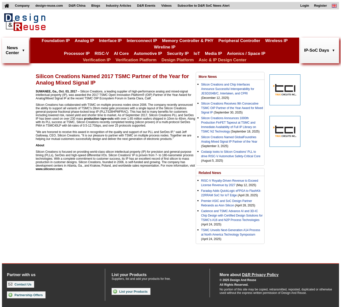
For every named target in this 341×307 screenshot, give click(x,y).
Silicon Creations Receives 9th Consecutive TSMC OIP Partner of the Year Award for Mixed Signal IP (232, 108)
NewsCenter (12, 50)
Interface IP (110, 40)
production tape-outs (99, 118)
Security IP (178, 53)
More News (207, 77)
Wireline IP (164, 47)
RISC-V (102, 53)
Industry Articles (118, 5)
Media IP (213, 53)
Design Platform (177, 60)
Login (304, 5)
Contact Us (19, 284)
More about (248, 275)
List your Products (130, 291)
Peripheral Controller (239, 40)
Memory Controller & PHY (188, 40)
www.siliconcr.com (49, 169)
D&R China (77, 5)
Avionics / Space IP (246, 53)
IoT (197, 53)
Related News (209, 173)
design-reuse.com (49, 5)
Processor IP (77, 53)
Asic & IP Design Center (222, 60)
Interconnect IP (142, 40)
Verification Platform (136, 60)
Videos (166, 5)
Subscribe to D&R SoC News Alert (203, 5)
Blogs (95, 5)
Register (320, 5)
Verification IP (97, 60)
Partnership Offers (25, 295)
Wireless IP (276, 40)
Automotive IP (148, 53)
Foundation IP (56, 40)
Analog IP (84, 40)
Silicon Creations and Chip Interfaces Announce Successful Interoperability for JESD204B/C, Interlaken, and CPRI (227, 89)
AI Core (121, 53)
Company (22, 5)
